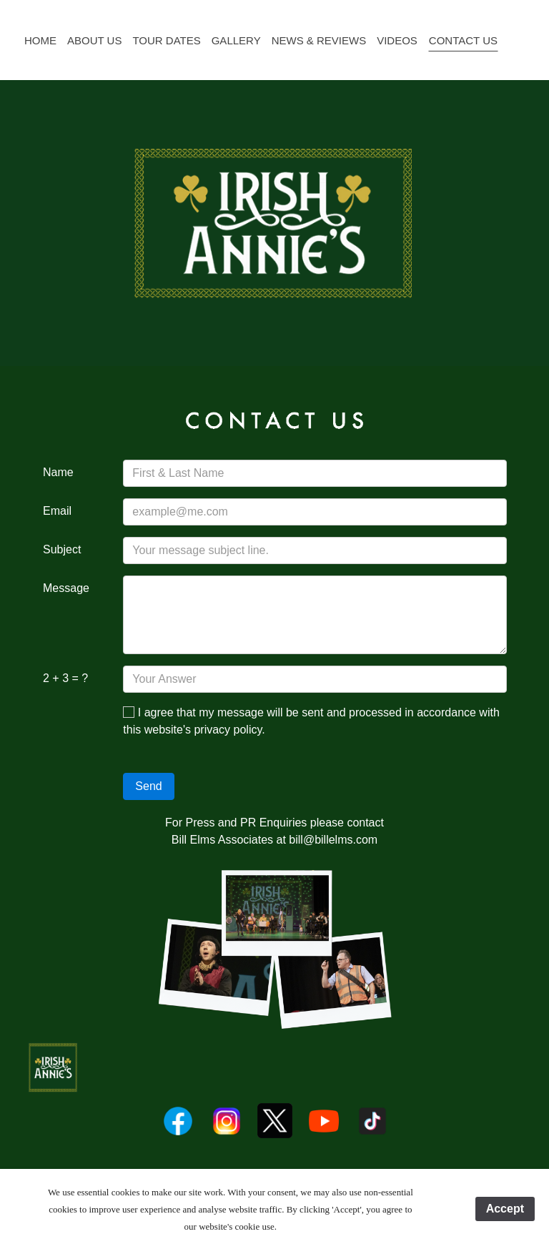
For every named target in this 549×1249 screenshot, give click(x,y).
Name (58, 472)
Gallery (236, 40)
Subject (62, 549)
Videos (397, 40)
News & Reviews (319, 40)
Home (40, 40)
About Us (94, 40)
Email (57, 511)
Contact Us (463, 40)
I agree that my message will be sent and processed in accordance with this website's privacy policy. (311, 721)
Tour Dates (166, 40)
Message (66, 588)
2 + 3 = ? (65, 678)
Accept (505, 1209)
